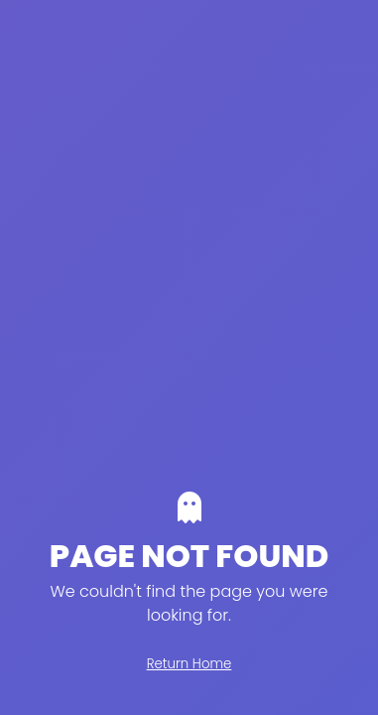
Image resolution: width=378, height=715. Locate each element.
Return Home (189, 663)
